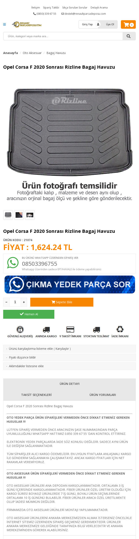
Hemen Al (110, 303)
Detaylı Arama (99, 7)
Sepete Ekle (56, 303)
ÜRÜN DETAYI (70, 372)
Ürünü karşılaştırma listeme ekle (31, 337)
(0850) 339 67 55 (44, 14)
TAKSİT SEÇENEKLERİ (36, 383)
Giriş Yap (87, 24)
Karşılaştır (62, 337)
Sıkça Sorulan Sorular (74, 7)
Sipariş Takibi (51, 7)
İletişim (35, 7)
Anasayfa (10, 53)
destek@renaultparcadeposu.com (83, 14)
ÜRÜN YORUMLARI (103, 383)
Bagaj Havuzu (56, 53)
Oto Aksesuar (32, 53)
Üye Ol (110, 24)
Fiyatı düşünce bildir (22, 346)
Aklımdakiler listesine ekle (26, 355)
